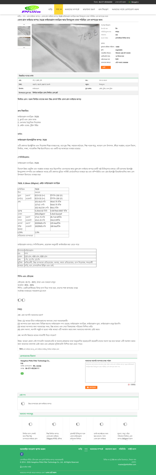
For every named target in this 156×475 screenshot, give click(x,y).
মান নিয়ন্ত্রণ (103, 9)
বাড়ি (50, 9)
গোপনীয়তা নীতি (25, 460)
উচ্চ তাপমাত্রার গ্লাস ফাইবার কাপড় (39, 404)
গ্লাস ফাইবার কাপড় (33, 16)
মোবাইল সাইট (25, 467)
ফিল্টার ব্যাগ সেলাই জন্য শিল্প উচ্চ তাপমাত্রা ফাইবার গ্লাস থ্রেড (30, 437)
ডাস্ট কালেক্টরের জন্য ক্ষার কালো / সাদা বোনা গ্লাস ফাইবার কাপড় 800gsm (101, 437)
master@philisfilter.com (127, 464)
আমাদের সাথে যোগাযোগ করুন (125, 9)
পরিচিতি (122, 449)
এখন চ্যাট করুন (120, 2)
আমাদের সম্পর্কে (72, 9)
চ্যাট (104, 67)
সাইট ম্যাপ (132, 449)
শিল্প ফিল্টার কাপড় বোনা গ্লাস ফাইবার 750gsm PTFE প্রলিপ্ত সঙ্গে (54, 437)
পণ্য (57, 9)
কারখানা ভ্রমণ (89, 9)
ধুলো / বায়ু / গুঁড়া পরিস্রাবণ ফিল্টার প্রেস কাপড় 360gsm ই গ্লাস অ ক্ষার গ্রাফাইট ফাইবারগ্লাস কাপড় (125, 439)
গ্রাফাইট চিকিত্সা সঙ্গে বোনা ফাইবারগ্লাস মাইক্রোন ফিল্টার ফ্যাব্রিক (77, 437)
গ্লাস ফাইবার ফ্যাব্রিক (40, 349)
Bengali (135, 2)
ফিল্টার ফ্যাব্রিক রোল (53, 349)
